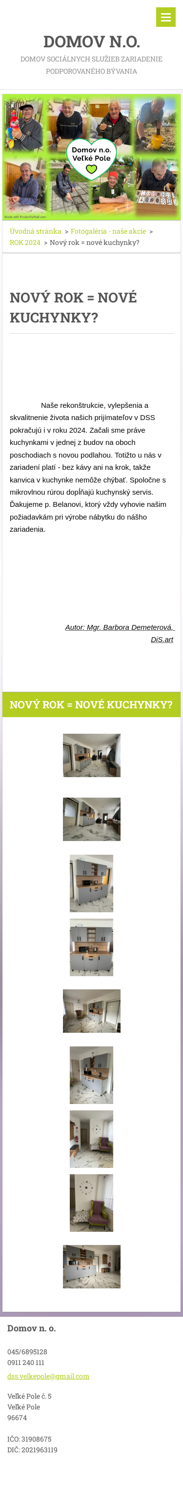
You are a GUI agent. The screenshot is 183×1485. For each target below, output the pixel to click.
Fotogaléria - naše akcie (108, 231)
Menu (166, 17)
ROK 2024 (25, 242)
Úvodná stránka (35, 231)
